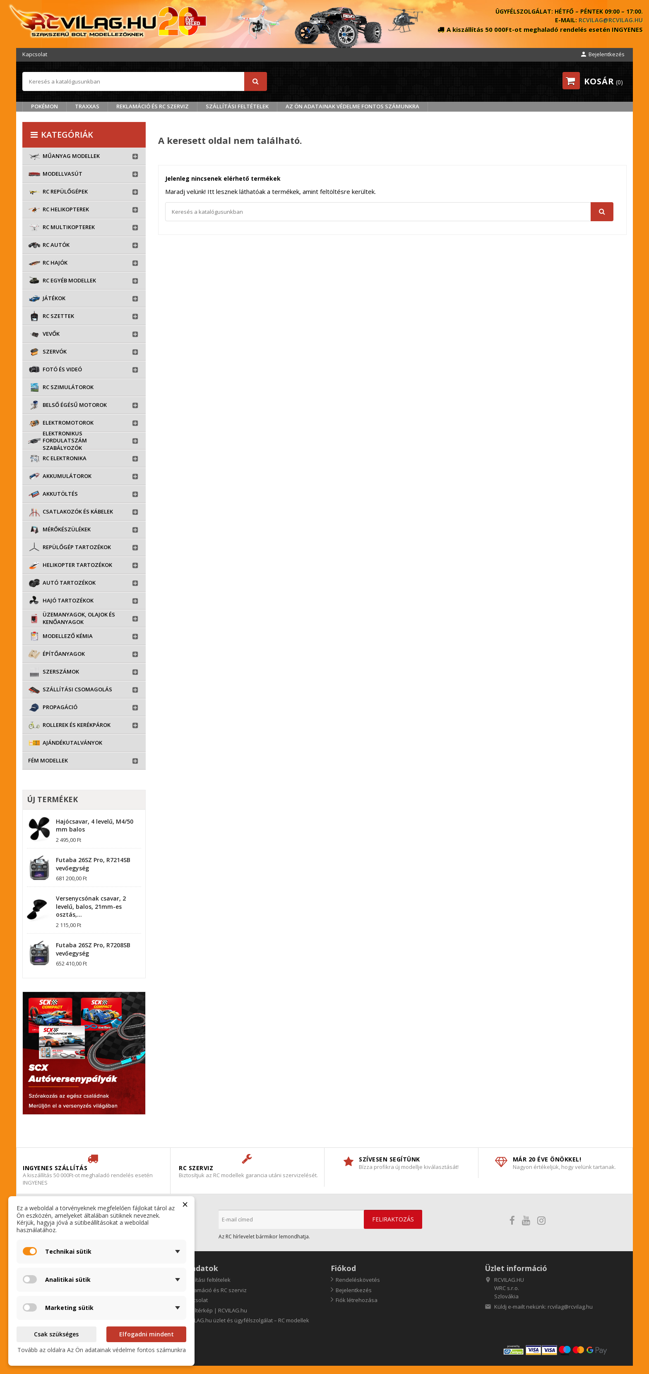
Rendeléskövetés (358, 1279)
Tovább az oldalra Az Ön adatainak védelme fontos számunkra (101, 1350)
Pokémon (44, 106)
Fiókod (343, 1268)
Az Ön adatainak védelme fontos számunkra (352, 106)
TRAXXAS (87, 106)
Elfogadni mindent (146, 1334)
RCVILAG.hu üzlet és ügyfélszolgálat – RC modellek (245, 1320)
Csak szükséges (56, 1334)
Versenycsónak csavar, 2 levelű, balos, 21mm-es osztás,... (91, 906)
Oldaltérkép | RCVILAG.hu (214, 1310)
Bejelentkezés (354, 1290)
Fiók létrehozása (356, 1300)
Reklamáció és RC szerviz (152, 106)
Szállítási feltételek (237, 106)
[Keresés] (144, 81)
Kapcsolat (34, 54)
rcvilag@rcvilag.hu (611, 20)
